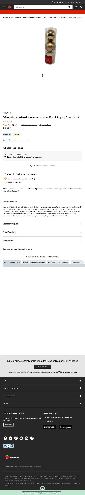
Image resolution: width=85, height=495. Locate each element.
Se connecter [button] (42, 366)
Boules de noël (50, 17)
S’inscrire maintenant (69, 372)
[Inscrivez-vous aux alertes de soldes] (17, 140)
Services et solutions (42, 388)
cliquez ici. (15, 191)
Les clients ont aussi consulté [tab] (34, 262)
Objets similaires (45, 125)
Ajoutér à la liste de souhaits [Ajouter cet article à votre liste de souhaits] (42, 166)
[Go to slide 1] (42, 75)
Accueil (6, 17)
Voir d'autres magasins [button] (12, 182)
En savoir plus (47, 421)
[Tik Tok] (32, 438)
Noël (12, 17)
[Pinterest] (26, 438)
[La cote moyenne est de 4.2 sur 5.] (9, 125)
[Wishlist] (76, 7)
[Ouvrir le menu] (4, 7)
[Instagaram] (16, 438)
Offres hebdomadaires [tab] (12, 262)
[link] (11, 125)
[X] (10, 438)
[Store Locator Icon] (52, 2)
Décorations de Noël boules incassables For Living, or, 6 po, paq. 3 (41, 117)
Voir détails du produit (29, 125)
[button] (69, 7)
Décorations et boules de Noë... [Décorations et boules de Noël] (29, 17)
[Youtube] (21, 438)
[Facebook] (5, 438)
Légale (42, 403)
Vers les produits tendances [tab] (58, 262)
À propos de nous (42, 396)
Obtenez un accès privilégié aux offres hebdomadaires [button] (41, 493)
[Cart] (81, 7)
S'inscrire (8, 425)
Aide (42, 380)
